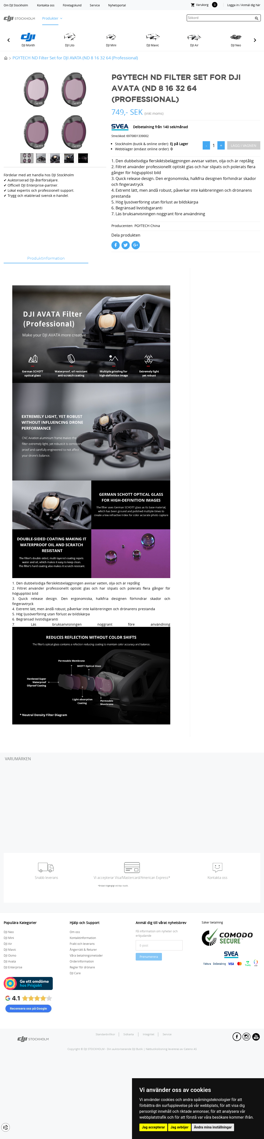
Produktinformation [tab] (46, 258)
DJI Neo (236, 45)
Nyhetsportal (117, 5)
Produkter (50, 18)
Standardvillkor (105, 1034)
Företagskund (72, 5)
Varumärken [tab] (18, 758)
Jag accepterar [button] (153, 1127)
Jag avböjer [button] (179, 1127)
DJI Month (28, 45)
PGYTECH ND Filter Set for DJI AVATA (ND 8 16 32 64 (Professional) (75, 58)
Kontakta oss (45, 5)
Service (95, 5)
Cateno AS (190, 1049)
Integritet (148, 1034)
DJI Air (194, 45)
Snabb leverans (46, 877)
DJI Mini (111, 45)
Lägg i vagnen (243, 145)
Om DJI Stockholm (16, 5)
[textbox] (224, 17)
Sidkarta (128, 1034)
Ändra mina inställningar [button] (213, 1127)
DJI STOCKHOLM (94, 1049)
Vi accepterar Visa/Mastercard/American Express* (132, 877)
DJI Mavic (152, 45)
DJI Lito (69, 45)
